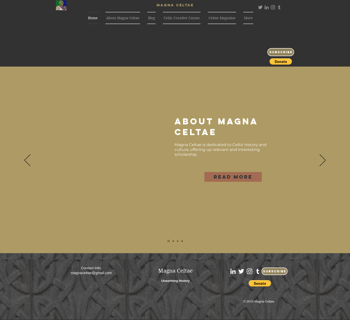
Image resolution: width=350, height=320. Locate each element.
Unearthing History (175, 281)
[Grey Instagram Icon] (273, 7)
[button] (281, 61)
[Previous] (27, 160)
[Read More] (233, 177)
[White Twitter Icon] (241, 271)
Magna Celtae (175, 271)
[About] (168, 241)
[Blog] (173, 241)
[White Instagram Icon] (249, 271)
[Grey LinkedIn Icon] (267, 7)
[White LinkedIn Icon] (233, 271)
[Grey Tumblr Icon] (279, 7)
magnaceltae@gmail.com (91, 273)
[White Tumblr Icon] (258, 271)
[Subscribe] (280, 52)
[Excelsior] (177, 241)
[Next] (323, 160)
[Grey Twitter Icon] (260, 7)
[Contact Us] (182, 241)
